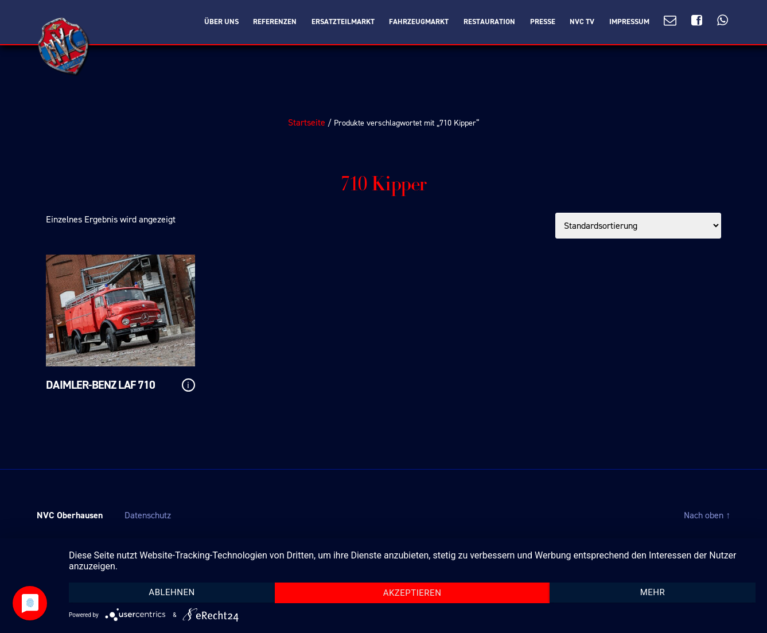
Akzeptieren (412, 593)
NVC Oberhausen (70, 515)
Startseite (306, 122)
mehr (652, 592)
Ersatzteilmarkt (343, 21)
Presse (542, 21)
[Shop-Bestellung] (638, 226)
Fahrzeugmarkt (419, 21)
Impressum (629, 21)
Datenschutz (147, 515)
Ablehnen (171, 592)
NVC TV (582, 21)
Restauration (489, 21)
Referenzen (275, 21)
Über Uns (221, 21)
